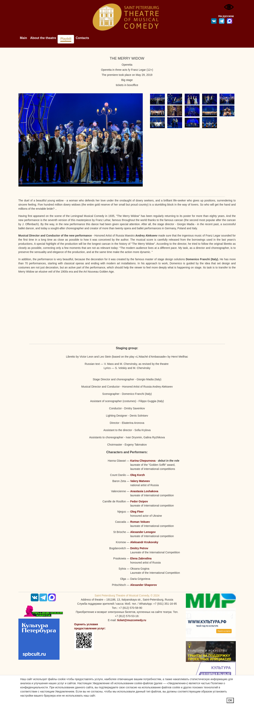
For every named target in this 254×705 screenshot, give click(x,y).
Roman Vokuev (140, 521)
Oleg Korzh (137, 475)
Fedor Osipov (139, 501)
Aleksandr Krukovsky (144, 542)
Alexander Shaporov (143, 584)
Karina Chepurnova (142, 460)
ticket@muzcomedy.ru (131, 620)
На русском (226, 16)
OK (230, 700)
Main (23, 38)
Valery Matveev (140, 481)
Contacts (82, 38)
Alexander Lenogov (143, 532)
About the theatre (43, 38)
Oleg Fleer (137, 511)
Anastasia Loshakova (144, 491)
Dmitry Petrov (139, 548)
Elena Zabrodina (141, 558)
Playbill (65, 38)
